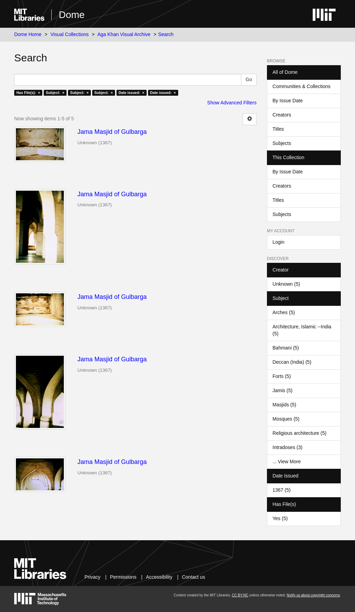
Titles (278, 129)
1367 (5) (281, 490)
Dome (72, 14)
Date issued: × (131, 92)
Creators (281, 115)
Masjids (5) (284, 404)
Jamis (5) (282, 390)
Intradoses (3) (287, 447)
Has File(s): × (28, 92)
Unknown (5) (286, 284)
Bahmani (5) (285, 348)
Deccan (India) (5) (291, 362)
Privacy (93, 577)
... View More (286, 461)
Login (278, 242)
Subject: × (55, 92)
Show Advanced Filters (232, 102)
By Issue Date (287, 100)
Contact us (193, 577)
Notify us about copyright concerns (313, 595)
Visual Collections (70, 34)
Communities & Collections (301, 86)
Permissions (123, 577)
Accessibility (159, 577)
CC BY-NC (240, 595)
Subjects (281, 143)
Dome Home (28, 34)
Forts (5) (281, 376)
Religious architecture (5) (299, 433)
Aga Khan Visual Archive (123, 34)
